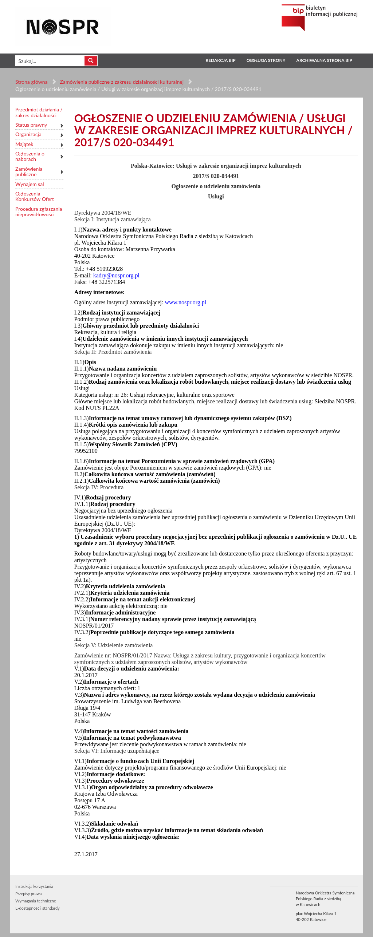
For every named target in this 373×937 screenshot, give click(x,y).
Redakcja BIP (220, 60)
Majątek (24, 144)
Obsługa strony (266, 60)
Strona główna (31, 82)
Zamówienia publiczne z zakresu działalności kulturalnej (122, 82)
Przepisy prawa (28, 893)
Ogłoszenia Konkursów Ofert (34, 196)
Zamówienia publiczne (29, 171)
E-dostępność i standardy (37, 908)
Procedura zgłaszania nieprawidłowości (38, 211)
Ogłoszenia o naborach (29, 156)
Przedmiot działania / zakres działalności (39, 112)
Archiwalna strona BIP (324, 60)
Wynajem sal (29, 184)
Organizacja (28, 134)
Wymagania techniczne (35, 900)
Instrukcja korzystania (34, 886)
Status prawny (31, 124)
